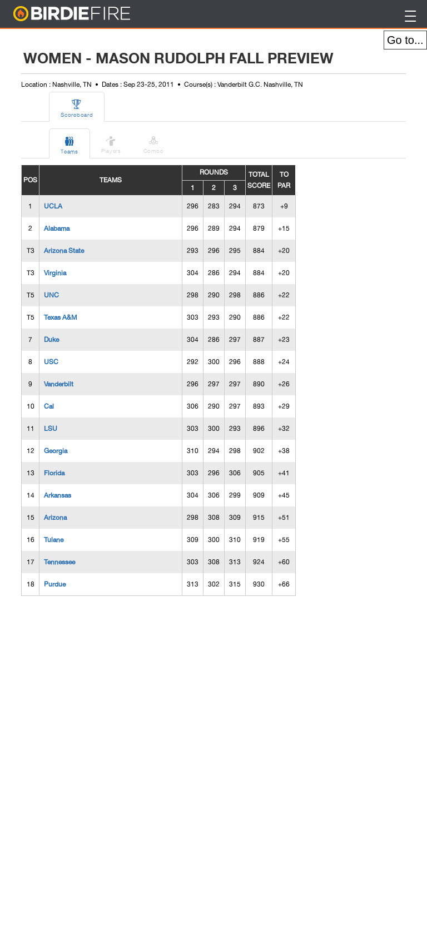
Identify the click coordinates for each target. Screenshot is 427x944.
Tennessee (59, 562)
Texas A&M (60, 317)
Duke (51, 340)
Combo (153, 143)
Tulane (53, 540)
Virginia (55, 273)
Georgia (55, 451)
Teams (69, 143)
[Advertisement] (104, 771)
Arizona (55, 517)
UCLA (53, 206)
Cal (49, 406)
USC (51, 362)
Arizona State (64, 251)
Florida (54, 473)
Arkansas (57, 495)
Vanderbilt (58, 384)
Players (111, 143)
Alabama (56, 228)
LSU (50, 429)
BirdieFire (94, 14)
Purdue (55, 584)
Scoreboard (77, 107)
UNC (51, 295)
